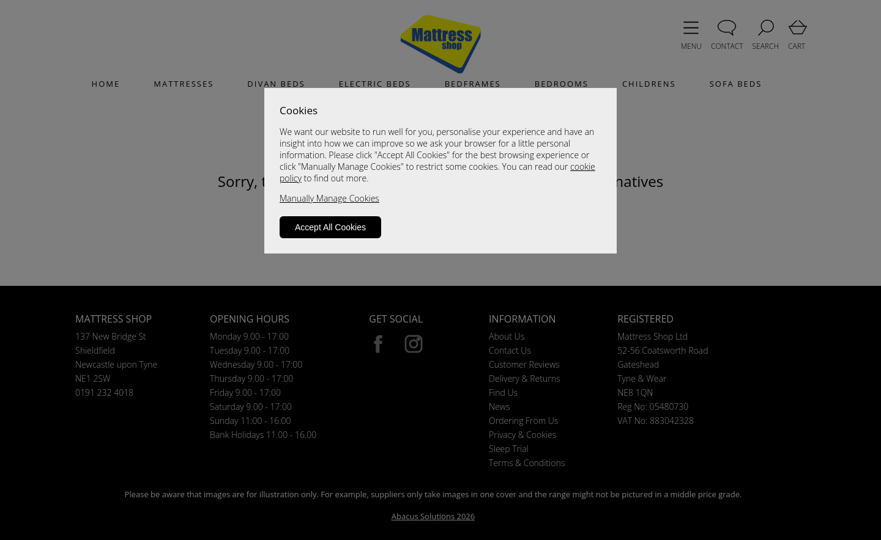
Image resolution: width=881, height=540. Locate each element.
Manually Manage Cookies (329, 198)
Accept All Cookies (330, 227)
